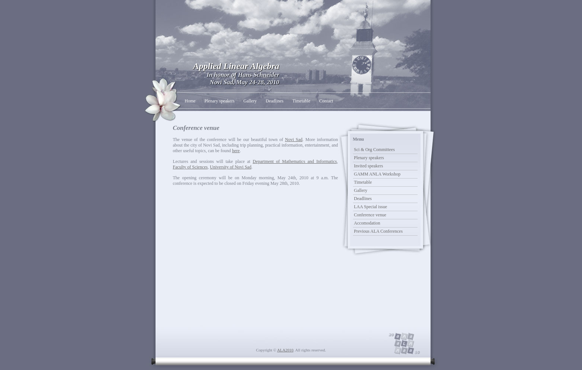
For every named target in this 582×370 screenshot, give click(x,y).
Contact (326, 101)
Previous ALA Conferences (378, 231)
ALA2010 (285, 350)
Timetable (301, 101)
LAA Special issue (370, 206)
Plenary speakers (220, 101)
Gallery (250, 101)
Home (190, 101)
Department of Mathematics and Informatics (295, 161)
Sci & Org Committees (374, 149)
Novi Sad (294, 139)
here (236, 150)
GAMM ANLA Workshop (377, 174)
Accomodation (367, 223)
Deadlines (275, 101)
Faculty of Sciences (190, 167)
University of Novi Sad (230, 167)
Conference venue (370, 214)
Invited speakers (368, 165)
